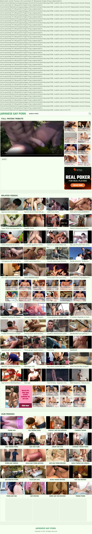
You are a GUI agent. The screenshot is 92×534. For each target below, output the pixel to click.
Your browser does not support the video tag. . (32, 139)
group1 (4, 159)
